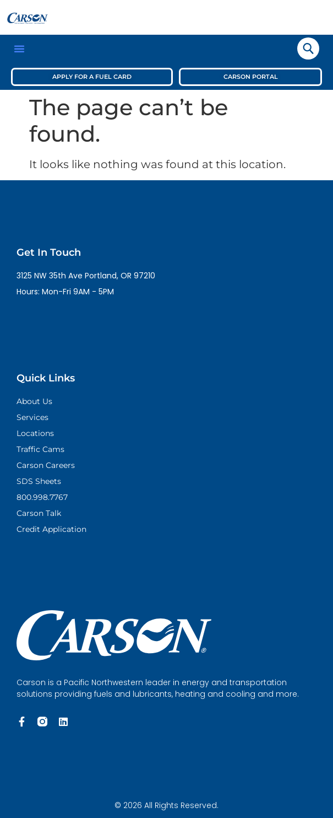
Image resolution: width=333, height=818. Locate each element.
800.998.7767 (42, 497)
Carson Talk (39, 513)
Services (32, 417)
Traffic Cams (40, 449)
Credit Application (51, 529)
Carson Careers (46, 465)
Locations (35, 433)
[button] (19, 48)
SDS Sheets (39, 481)
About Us (34, 401)
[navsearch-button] (308, 48)
